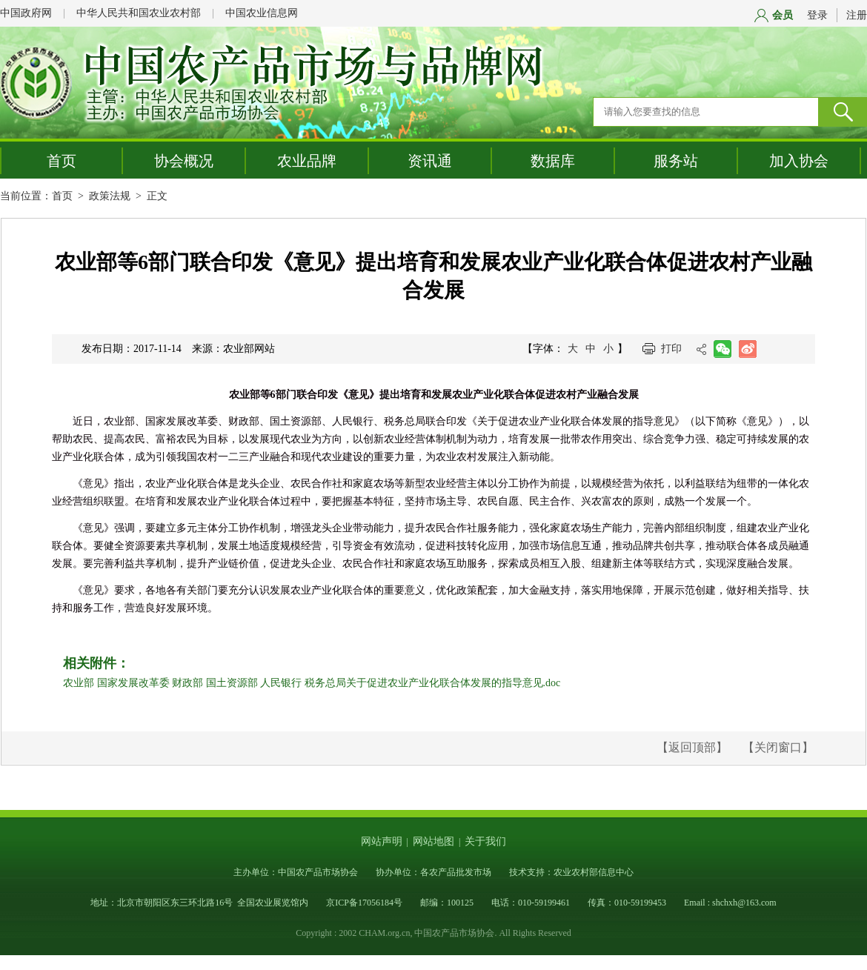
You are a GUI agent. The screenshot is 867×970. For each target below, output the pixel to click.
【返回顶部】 (692, 747)
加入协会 (798, 161)
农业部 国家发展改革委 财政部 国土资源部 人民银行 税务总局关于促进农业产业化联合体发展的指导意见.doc (311, 682)
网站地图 (433, 841)
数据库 (553, 161)
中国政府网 (26, 13)
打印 (671, 348)
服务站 (676, 161)
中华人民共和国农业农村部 (138, 13)
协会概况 (183, 161)
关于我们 (485, 841)
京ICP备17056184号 (364, 902)
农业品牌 (306, 161)
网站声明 (381, 841)
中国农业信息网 (261, 13)
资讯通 (430, 161)
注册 (856, 15)
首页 (61, 161)
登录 (817, 15)
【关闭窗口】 (778, 747)
